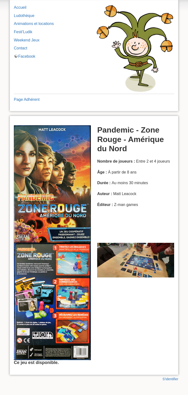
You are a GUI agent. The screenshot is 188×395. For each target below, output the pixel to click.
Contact (20, 48)
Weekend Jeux (27, 40)
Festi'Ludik (23, 32)
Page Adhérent (27, 99)
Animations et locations (34, 24)
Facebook (26, 56)
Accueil (20, 7)
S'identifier (170, 379)
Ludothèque (24, 16)
